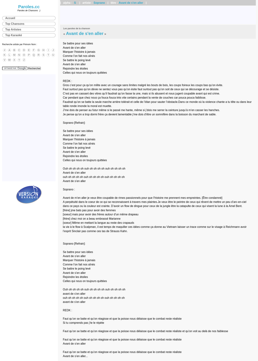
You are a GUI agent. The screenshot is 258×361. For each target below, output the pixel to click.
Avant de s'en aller (131, 2)
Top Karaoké (13, 35)
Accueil (10, 18)
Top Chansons (14, 23)
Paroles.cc (29, 6)
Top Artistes (13, 29)
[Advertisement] (157, 15)
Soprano (99, 2)
